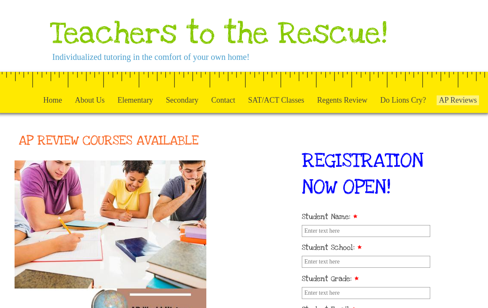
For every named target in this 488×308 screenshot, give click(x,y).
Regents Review (342, 100)
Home (52, 100)
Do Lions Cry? (403, 100)
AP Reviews (458, 100)
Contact (223, 100)
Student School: (332, 247)
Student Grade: (330, 279)
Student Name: (329, 217)
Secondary (182, 100)
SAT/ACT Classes (276, 100)
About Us (90, 100)
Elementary (135, 100)
